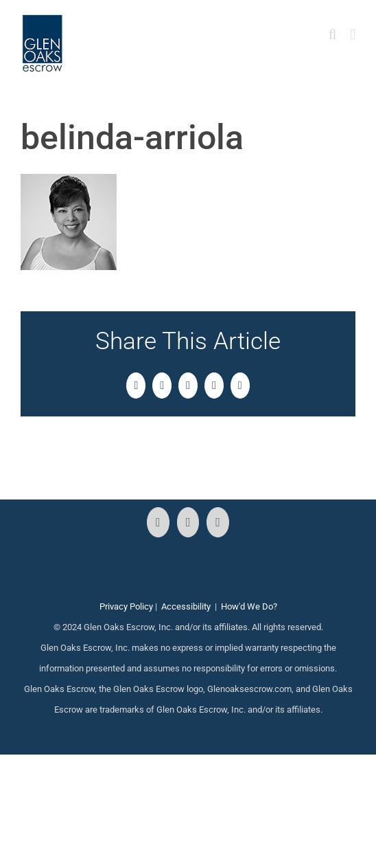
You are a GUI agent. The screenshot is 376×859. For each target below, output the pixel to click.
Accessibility (186, 606)
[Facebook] (158, 522)
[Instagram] (188, 522)
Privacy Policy (126, 606)
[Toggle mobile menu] (352, 34)
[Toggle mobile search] (333, 34)
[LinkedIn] (218, 522)
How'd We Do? (249, 606)
